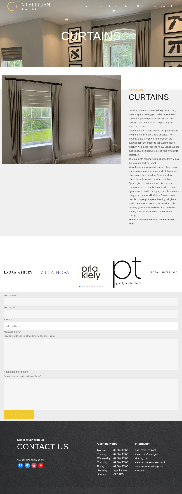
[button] (79, 286)
